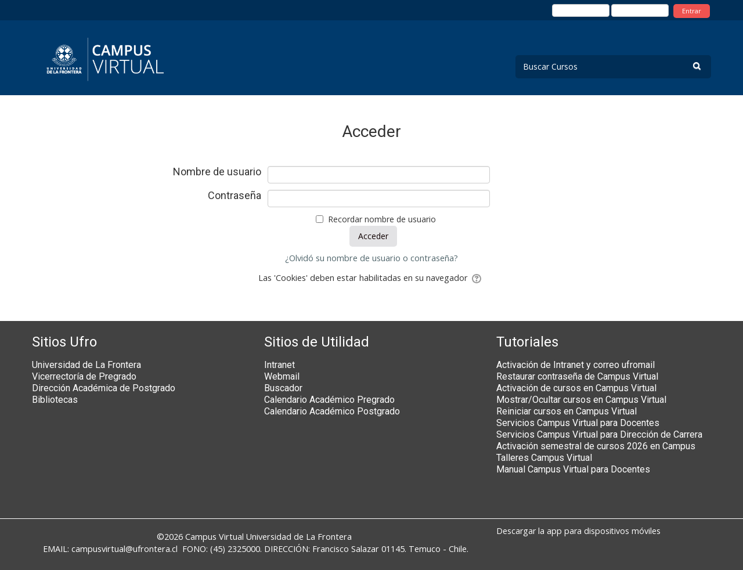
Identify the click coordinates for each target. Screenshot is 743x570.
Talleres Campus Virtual (544, 457)
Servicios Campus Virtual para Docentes (577, 422)
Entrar (691, 10)
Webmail (282, 376)
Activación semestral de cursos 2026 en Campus (595, 446)
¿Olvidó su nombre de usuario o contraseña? (371, 258)
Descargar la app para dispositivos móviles (578, 530)
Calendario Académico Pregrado (329, 399)
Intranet (279, 364)
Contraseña (234, 195)
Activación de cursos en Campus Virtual (576, 388)
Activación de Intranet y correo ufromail (575, 364)
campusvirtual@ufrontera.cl (124, 548)
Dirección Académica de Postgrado (103, 388)
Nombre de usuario (217, 172)
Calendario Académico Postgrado (332, 411)
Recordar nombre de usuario (382, 219)
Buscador (283, 388)
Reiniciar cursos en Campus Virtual (566, 411)
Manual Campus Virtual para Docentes (573, 469)
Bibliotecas (55, 399)
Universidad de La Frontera (86, 364)
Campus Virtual (214, 536)
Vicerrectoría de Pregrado (84, 376)
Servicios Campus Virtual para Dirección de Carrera (599, 434)
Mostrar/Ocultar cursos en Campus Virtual (581, 399)
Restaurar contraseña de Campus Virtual (577, 376)
